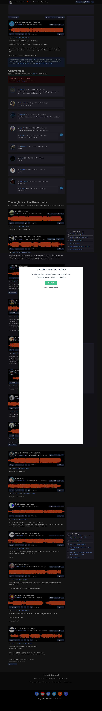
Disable (51, 283)
